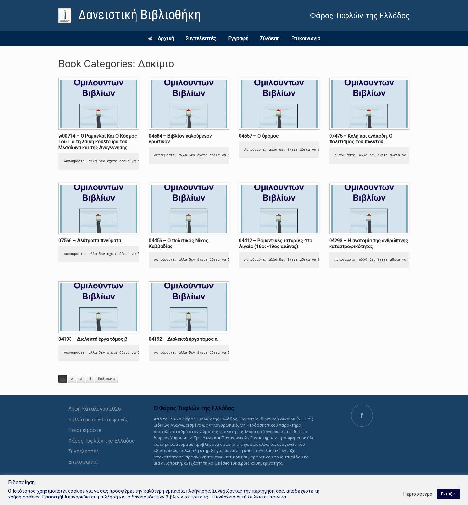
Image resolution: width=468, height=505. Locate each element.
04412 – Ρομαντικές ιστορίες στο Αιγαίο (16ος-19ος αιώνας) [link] (275, 243)
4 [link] (90, 379)
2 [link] (72, 379)
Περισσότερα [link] (417, 494)
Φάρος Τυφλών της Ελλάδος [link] (101, 441)
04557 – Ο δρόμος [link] (259, 136)
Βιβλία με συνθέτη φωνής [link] (98, 420)
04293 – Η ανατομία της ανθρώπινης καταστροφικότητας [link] (368, 243)
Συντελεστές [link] (201, 38)
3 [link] (81, 379)
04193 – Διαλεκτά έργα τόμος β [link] (92, 339)
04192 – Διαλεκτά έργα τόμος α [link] (183, 339)
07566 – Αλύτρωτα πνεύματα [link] (89, 241)
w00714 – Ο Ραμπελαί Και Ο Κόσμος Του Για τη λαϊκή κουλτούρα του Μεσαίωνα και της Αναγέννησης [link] (97, 142)
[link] (129, 15)
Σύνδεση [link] (270, 38)
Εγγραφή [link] (238, 38)
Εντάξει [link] (448, 493)
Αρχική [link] (161, 38)
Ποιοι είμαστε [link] (84, 430)
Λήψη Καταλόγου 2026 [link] (94, 409)
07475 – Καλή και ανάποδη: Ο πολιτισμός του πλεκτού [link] (360, 139)
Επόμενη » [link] (106, 379)
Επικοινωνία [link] (305, 38)
